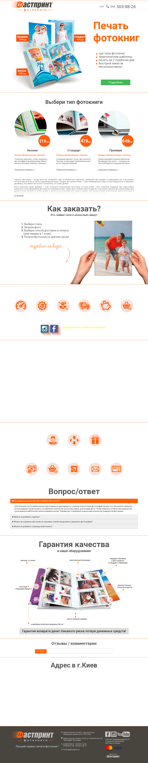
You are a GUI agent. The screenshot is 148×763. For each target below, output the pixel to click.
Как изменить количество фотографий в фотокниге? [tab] (36, 501)
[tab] (41, 651)
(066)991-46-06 (81, 744)
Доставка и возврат (112, 743)
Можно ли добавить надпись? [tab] (26, 517)
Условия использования (114, 741)
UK (100, 7)
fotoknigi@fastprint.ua (71, 750)
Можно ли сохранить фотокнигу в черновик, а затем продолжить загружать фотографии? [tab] (52, 522)
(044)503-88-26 (68, 744)
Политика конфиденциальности (117, 739)
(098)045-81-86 (68, 746)
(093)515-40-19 (81, 746)
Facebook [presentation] (41, 651)
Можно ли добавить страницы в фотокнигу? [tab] (32, 526)
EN (103, 7)
